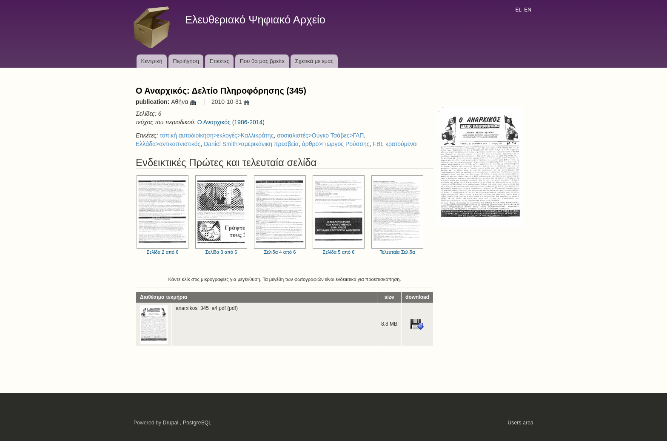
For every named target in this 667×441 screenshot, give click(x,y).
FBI (377, 143)
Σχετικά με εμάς (314, 61)
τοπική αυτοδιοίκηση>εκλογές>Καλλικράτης (217, 135)
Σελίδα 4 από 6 (280, 215)
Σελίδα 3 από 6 (221, 215)
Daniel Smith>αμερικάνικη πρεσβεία (251, 143)
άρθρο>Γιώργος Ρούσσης (336, 143)
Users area (520, 423)
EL (518, 10)
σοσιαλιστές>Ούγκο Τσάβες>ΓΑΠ (320, 135)
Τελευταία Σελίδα (397, 215)
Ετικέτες (219, 61)
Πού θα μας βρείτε (262, 61)
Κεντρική (151, 61)
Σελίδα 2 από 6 (162, 215)
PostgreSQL (197, 423)
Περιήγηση (186, 61)
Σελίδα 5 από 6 (339, 215)
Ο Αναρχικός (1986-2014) (231, 122)
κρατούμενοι (401, 143)
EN (527, 10)
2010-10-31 (231, 101)
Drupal (171, 423)
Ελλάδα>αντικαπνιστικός (168, 143)
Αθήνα (184, 101)
